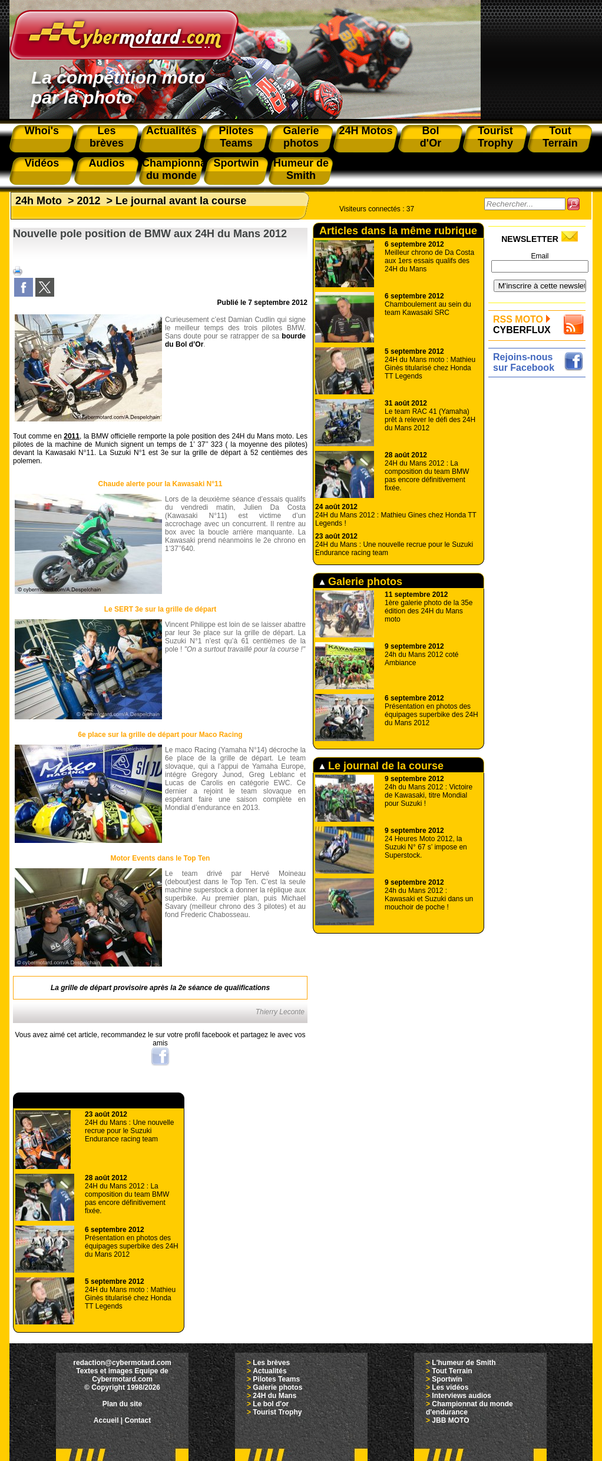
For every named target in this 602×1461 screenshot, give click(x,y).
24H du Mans (274, 1396)
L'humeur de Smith (463, 1363)
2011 (72, 436)
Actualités (269, 1371)
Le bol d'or (271, 1404)
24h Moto (38, 201)
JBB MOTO (450, 1420)
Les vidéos (450, 1387)
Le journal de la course (381, 766)
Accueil (106, 1420)
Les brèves (271, 1363)
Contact (138, 1420)
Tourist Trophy (277, 1412)
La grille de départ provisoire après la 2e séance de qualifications (160, 988)
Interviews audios (461, 1396)
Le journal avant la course (180, 201)
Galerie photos (360, 581)
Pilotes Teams (276, 1379)
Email (539, 256)
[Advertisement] (539, 557)
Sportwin (447, 1379)
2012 (89, 201)
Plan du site (122, 1404)
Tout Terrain (452, 1371)
